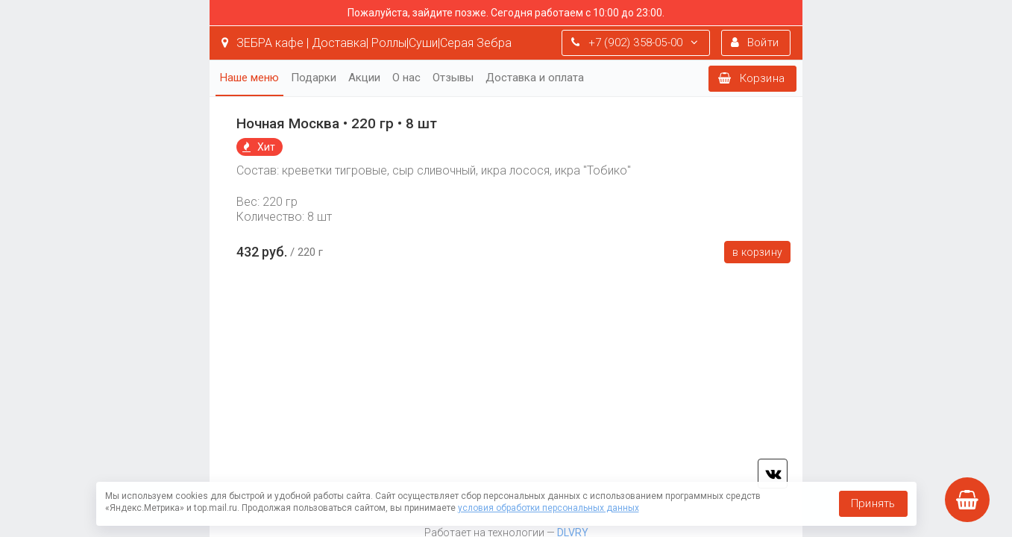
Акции (364, 77)
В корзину (757, 252)
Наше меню (249, 77)
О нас (406, 77)
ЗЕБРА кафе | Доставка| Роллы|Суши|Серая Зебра (366, 43)
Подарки (313, 77)
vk (773, 474)
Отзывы (453, 77)
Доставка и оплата (534, 77)
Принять (873, 503)
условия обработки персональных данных (548, 508)
